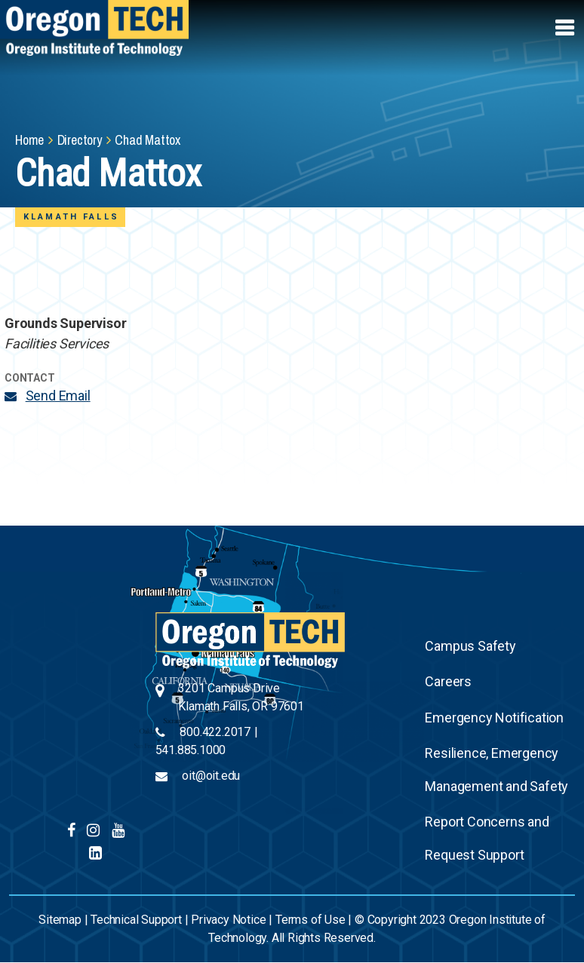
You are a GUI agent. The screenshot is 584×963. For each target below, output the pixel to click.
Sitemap (59, 919)
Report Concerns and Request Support (487, 838)
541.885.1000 (190, 750)
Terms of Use (310, 919)
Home (29, 139)
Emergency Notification (494, 717)
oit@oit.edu (211, 775)
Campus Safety (470, 646)
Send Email (58, 395)
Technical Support (136, 919)
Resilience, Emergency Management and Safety (496, 769)
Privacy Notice (228, 919)
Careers (448, 681)
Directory (79, 139)
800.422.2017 (215, 732)
